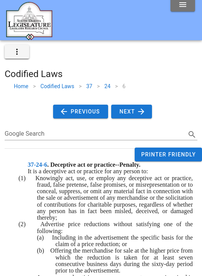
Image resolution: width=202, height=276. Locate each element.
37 (89, 86)
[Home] (29, 37)
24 (107, 86)
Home (21, 86)
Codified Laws (57, 86)
